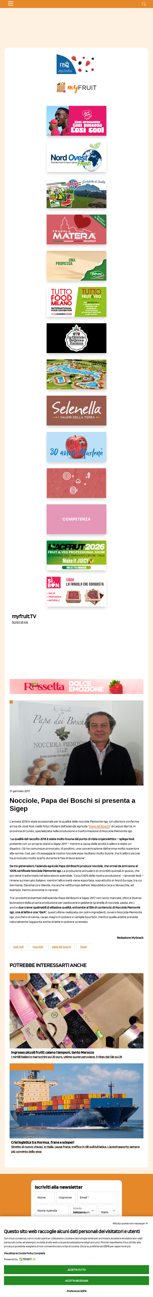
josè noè (18, 947)
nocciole (38, 947)
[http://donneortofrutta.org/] (76, 522)
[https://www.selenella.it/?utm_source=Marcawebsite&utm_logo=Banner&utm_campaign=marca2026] (76, 414)
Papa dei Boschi (99, 826)
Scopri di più (20, 622)
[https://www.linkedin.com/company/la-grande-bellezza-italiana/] (76, 341)
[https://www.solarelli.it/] (76, 377)
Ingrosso (18, 977)
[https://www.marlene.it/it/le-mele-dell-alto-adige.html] (76, 450)
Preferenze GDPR (76, 1291)
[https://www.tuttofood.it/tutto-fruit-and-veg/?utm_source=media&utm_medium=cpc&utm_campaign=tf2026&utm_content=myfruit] (76, 305)
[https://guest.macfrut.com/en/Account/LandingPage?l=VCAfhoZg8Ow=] (76, 559)
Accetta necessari (76, 1280)
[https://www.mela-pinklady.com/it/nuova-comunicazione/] (76, 124)
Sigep (83, 947)
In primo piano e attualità (31, 1067)
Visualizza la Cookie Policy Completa (24, 1253)
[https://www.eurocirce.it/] (76, 196)
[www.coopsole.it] (76, 595)
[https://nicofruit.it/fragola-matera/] (76, 233)
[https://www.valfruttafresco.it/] (76, 269)
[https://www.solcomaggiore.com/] (76, 486)
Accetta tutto (77, 1269)
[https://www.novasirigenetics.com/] (76, 64)
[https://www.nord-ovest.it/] (76, 160)
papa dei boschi (61, 947)
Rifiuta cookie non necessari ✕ (130, 1223)
